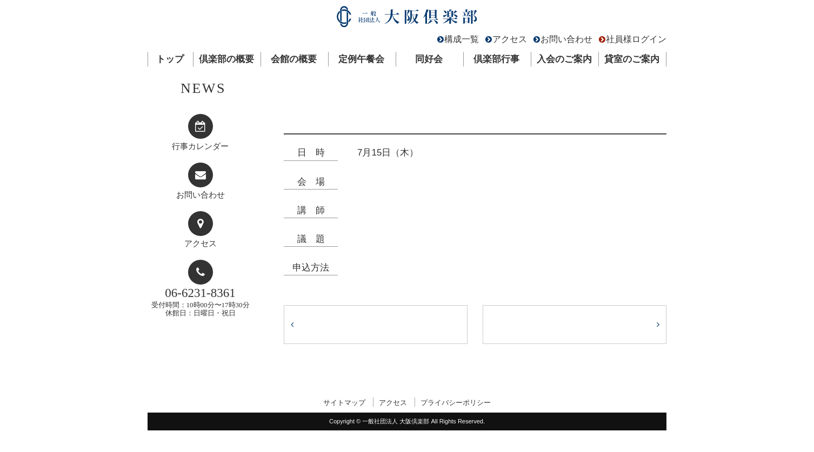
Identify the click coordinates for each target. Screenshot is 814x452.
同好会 (429, 59)
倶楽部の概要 (226, 59)
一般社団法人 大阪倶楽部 (407, 19)
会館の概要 (294, 59)
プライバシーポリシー (456, 403)
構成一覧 (461, 39)
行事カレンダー (200, 146)
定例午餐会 (361, 59)
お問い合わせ (566, 39)
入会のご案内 (564, 59)
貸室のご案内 (631, 59)
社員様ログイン (636, 39)
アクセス (509, 39)
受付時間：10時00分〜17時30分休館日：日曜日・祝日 (200, 301)
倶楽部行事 (496, 59)
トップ (170, 59)
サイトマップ (344, 403)
